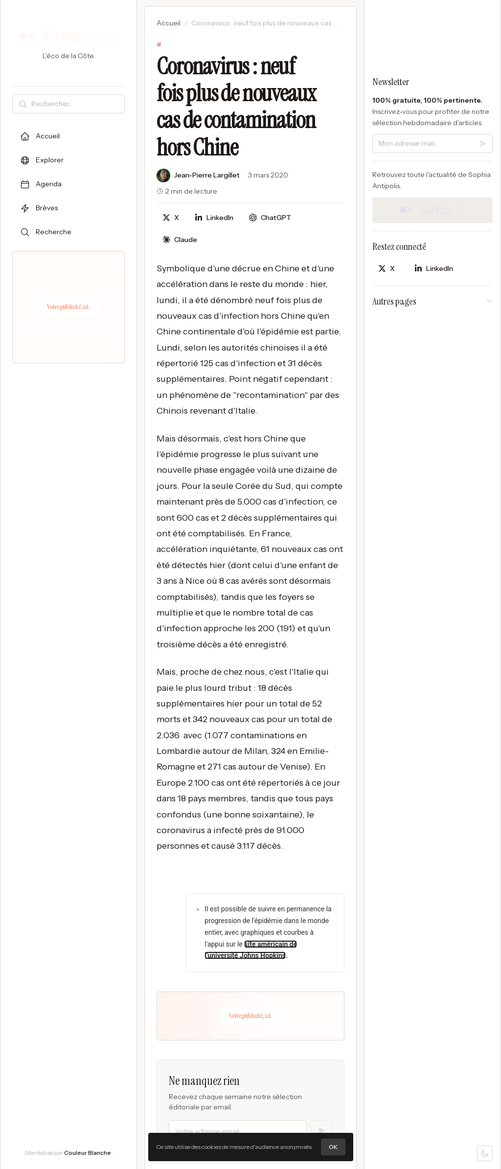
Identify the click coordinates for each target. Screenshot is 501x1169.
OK (333, 1146)
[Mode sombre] (485, 1153)
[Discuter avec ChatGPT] (270, 218)
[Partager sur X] (171, 218)
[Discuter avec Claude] (180, 240)
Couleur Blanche (87, 1152)
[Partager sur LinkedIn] (214, 218)
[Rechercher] (75, 104)
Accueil (169, 23)
